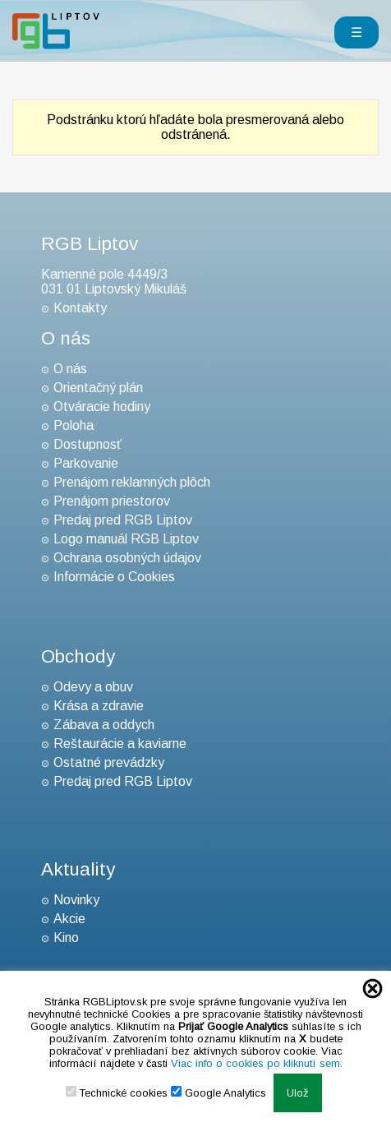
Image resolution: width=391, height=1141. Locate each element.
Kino (66, 938)
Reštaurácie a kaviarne (119, 744)
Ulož (298, 1093)
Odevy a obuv (93, 687)
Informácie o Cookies (114, 577)
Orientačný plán (98, 388)
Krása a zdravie (98, 706)
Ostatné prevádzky (108, 762)
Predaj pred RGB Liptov (122, 520)
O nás (70, 369)
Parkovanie (85, 463)
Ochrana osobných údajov (127, 558)
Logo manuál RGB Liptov (126, 539)
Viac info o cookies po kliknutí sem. (257, 1063)
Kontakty (80, 308)
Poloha (73, 425)
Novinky (76, 900)
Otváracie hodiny (101, 406)
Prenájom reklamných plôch (131, 482)
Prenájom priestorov (111, 501)
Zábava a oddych (103, 725)
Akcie (69, 919)
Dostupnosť (87, 444)
